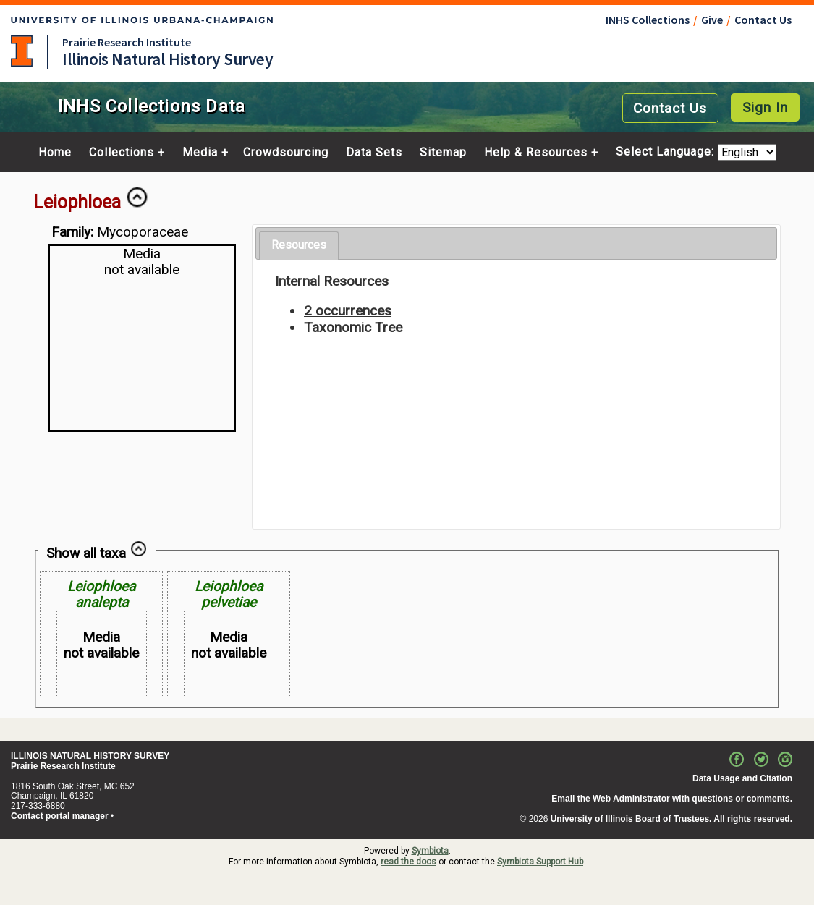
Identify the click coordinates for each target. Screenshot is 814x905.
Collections (121, 152)
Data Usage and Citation (742, 778)
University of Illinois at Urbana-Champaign (22, 51)
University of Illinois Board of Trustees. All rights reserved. (671, 819)
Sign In (765, 107)
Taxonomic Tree (353, 327)
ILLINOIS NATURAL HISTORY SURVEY (90, 756)
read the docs (408, 862)
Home (55, 152)
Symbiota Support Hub (540, 862)
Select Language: (667, 152)
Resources (298, 245)
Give (712, 19)
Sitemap (443, 152)
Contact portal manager (60, 816)
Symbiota (430, 851)
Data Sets (374, 152)
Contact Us (763, 19)
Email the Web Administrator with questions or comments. (671, 799)
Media (200, 152)
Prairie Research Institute (126, 42)
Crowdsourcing (285, 152)
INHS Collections (648, 19)
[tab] (299, 245)
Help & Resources (536, 152)
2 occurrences (347, 310)
